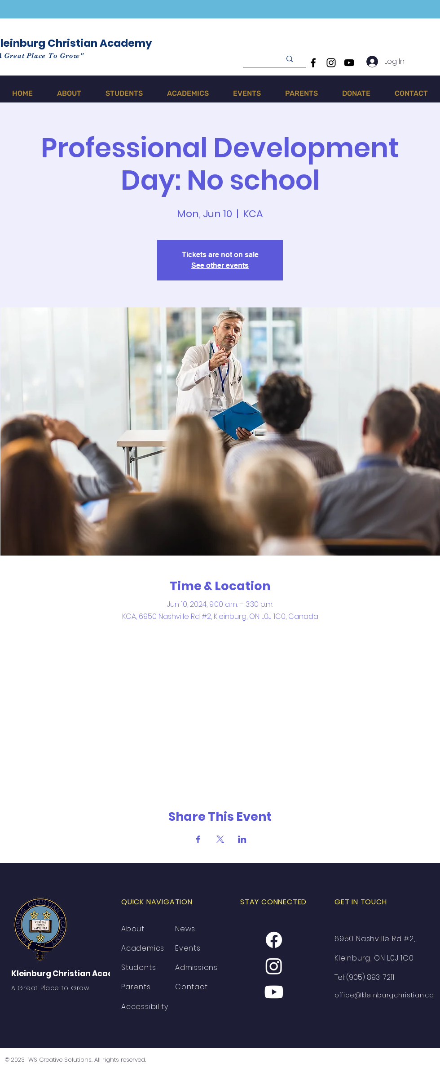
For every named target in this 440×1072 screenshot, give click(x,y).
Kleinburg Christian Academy (71, 973)
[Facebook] (313, 63)
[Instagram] (331, 63)
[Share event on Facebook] (198, 839)
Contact (191, 987)
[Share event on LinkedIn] (242, 839)
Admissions (196, 967)
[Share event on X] (220, 839)
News (185, 929)
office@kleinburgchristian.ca (384, 995)
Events (188, 948)
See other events (220, 265)
